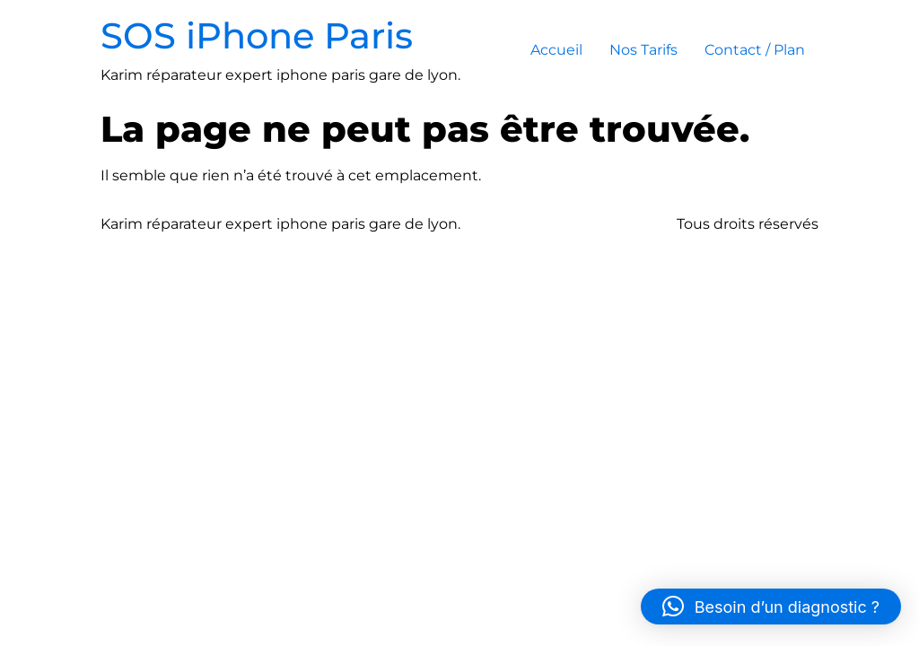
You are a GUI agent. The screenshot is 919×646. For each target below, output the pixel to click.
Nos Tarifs (643, 49)
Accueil (556, 49)
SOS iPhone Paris (257, 35)
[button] (771, 606)
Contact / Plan (755, 49)
